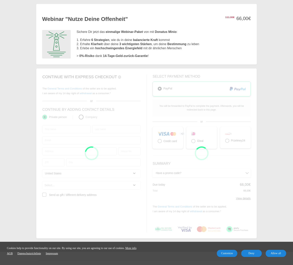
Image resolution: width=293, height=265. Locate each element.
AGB (10, 253)
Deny (251, 253)
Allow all (276, 253)
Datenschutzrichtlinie (29, 253)
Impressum (52, 253)
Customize (227, 253)
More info (130, 248)
